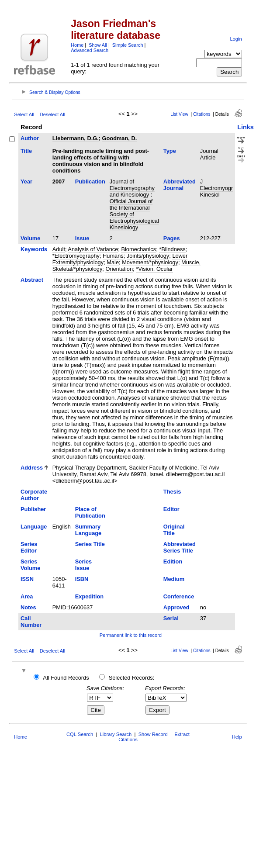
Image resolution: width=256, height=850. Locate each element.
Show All (98, 45)
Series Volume (30, 564)
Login (236, 38)
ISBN (82, 579)
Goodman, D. (119, 138)
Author (30, 138)
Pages (171, 238)
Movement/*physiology (150, 262)
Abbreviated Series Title (179, 547)
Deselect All (52, 114)
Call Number (31, 621)
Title (26, 151)
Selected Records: (132, 677)
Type (169, 151)
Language (34, 526)
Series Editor (29, 547)
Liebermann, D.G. (75, 138)
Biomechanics (138, 249)
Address (32, 467)
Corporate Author (34, 494)
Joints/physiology (148, 255)
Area (27, 596)
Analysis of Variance (93, 249)
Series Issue (83, 564)
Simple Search (127, 45)
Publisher (33, 509)
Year (26, 181)
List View (179, 114)
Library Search (116, 734)
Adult (58, 249)
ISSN (27, 579)
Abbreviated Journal (179, 184)
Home (77, 45)
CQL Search (79, 734)
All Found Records (66, 677)
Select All (24, 114)
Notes (28, 607)
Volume (30, 238)
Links (245, 127)
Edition (172, 561)
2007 (58, 181)
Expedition (89, 596)
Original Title (173, 529)
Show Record (153, 734)
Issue (82, 238)
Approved (176, 607)
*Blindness (172, 249)
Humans (113, 255)
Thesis (172, 491)
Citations (202, 114)
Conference (178, 596)
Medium (173, 579)
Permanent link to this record (131, 635)
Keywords (34, 249)
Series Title (90, 544)
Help (237, 736)
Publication (90, 181)
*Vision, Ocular (154, 269)
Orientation (119, 269)
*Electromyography (76, 255)
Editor (171, 509)
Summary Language (88, 529)
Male (113, 262)
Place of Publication (90, 512)
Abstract (32, 279)
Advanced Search (89, 50)
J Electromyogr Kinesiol (216, 188)
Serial (171, 618)
